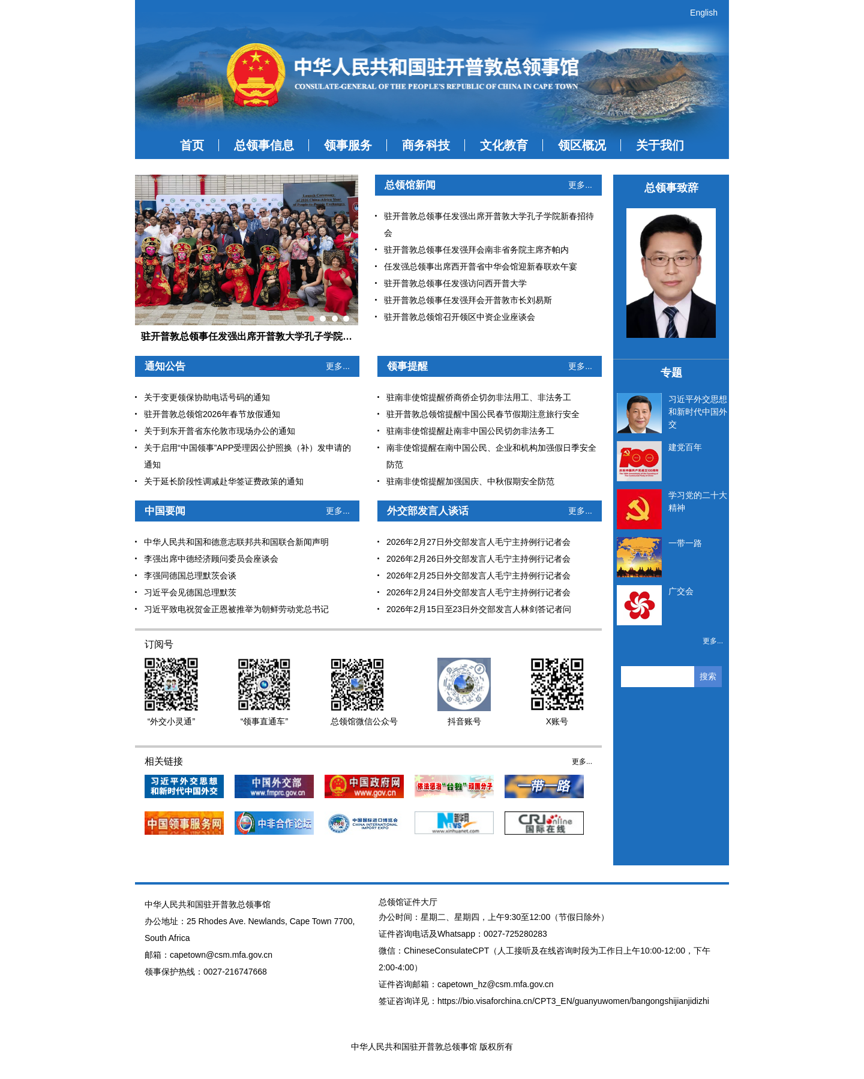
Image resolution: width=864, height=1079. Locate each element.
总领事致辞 (671, 188)
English (704, 12)
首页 (192, 145)
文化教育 (504, 145)
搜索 (708, 676)
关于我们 (660, 145)
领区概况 (582, 145)
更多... (580, 185)
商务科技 (426, 145)
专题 (671, 373)
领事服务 (348, 145)
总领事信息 (264, 145)
